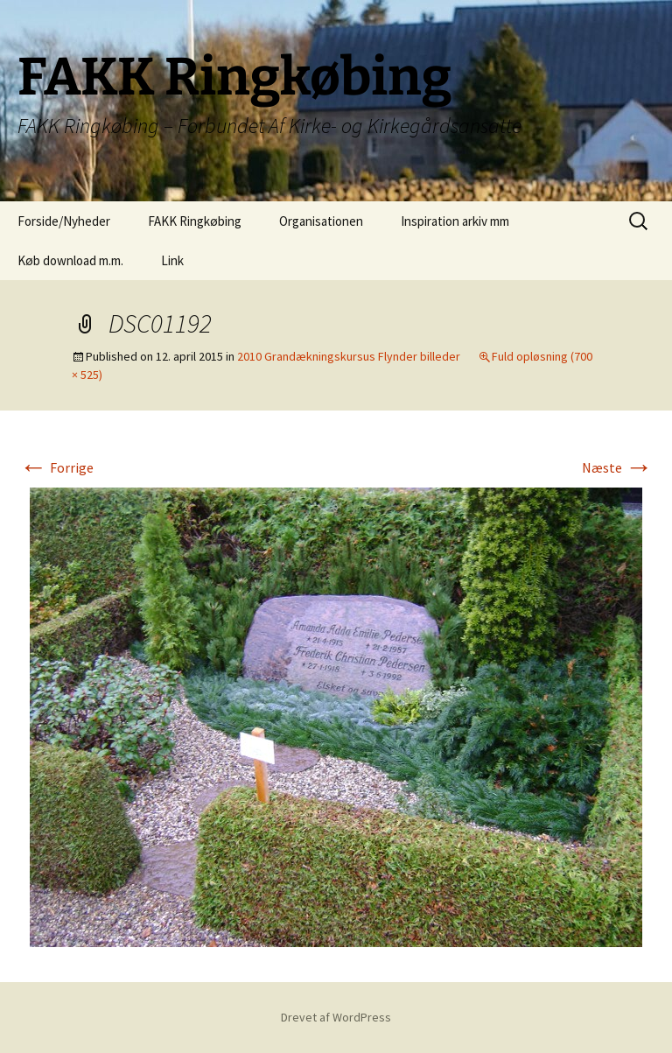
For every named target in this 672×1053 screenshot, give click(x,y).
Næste (617, 467)
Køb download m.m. (70, 260)
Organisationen (321, 221)
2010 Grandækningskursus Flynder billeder (348, 356)
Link (172, 260)
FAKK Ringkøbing (195, 221)
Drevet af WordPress (336, 1017)
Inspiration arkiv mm (455, 221)
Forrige (56, 467)
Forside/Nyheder (64, 221)
